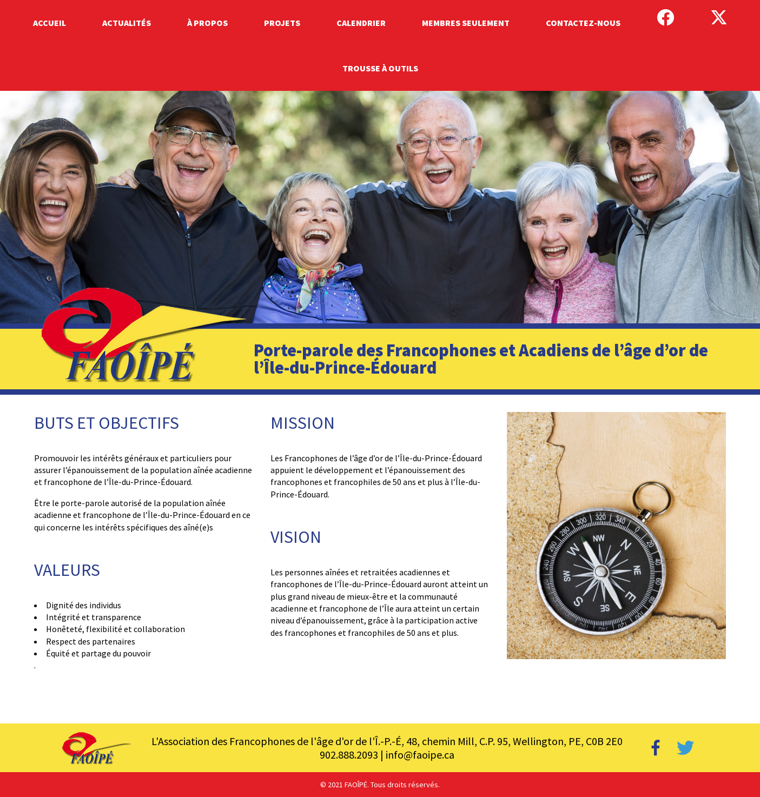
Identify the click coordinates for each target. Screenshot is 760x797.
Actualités (126, 22)
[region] (380, 243)
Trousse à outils (380, 68)
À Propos (207, 22)
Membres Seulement (466, 22)
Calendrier (361, 22)
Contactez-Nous (583, 22)
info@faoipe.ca (420, 754)
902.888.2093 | (353, 754)
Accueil (49, 22)
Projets (282, 22)
